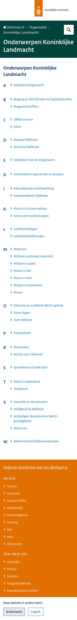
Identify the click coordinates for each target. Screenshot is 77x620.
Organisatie (38, 27)
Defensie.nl (13, 27)
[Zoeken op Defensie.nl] (69, 30)
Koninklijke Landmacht (21, 32)
